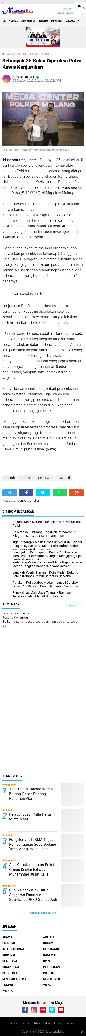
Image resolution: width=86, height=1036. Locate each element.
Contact (26, 1023)
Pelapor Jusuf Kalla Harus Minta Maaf (30, 816)
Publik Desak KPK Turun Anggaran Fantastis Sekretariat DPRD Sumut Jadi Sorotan (33, 897)
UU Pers (58, 1023)
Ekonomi (8, 943)
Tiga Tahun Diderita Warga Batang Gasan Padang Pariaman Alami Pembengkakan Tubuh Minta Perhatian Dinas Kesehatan (32, 798)
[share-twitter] (43, 492)
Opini (47, 961)
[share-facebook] (26, 492)
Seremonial (52, 979)
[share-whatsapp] (60, 492)
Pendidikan (51, 967)
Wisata (7, 991)
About (15, 1023)
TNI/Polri (45, 53)
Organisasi (28, 21)
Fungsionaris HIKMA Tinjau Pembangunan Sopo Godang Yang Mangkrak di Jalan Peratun (32, 846)
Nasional (50, 955)
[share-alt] (9, 492)
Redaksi (70, 1023)
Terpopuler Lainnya (43, 913)
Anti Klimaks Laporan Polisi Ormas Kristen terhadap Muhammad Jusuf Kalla (31, 870)
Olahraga (9, 961)
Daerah (13, 21)
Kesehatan (51, 949)
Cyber (46, 1023)
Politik (48, 973)
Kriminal (57, 21)
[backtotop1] (82, 1031)
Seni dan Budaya (14, 979)
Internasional (13, 949)
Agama (70, 21)
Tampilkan (74, 605)
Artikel (49, 937)
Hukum (43, 21)
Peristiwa (33, 53)
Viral (47, 985)
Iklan (37, 1023)
